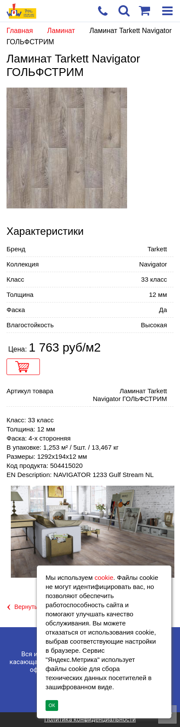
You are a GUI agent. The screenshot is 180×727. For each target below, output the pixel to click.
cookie (104, 577)
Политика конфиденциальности (90, 719)
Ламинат (62, 30)
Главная (20, 30)
